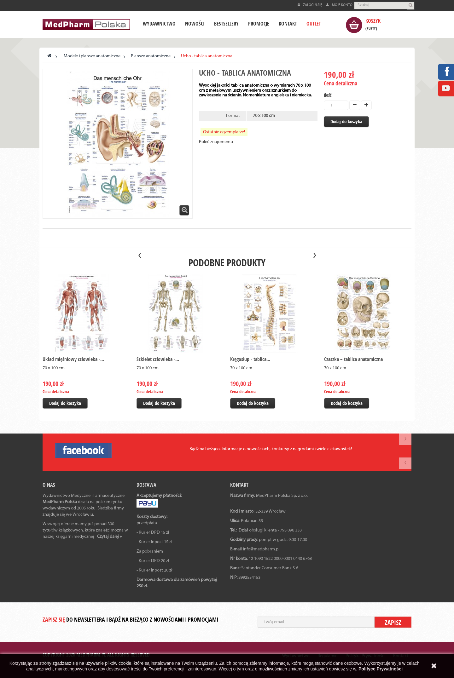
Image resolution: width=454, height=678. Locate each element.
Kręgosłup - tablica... (250, 359)
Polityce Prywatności (380, 668)
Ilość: (328, 95)
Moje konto (339, 5)
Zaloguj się (310, 5)
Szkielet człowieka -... (158, 359)
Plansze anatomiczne (151, 56)
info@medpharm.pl (261, 549)
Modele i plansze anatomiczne (92, 56)
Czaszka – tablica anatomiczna (353, 359)
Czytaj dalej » (109, 536)
